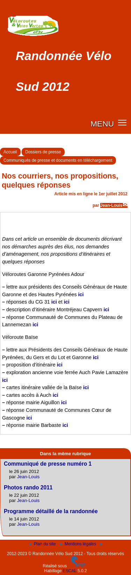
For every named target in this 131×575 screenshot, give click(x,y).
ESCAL (70, 570)
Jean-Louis (111, 205)
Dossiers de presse (43, 152)
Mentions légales (78, 543)
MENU (102, 123)
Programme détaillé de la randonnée (51, 511)
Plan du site (43, 543)
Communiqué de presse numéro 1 (48, 464)
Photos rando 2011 (28, 487)
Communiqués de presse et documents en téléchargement (57, 160)
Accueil (10, 152)
